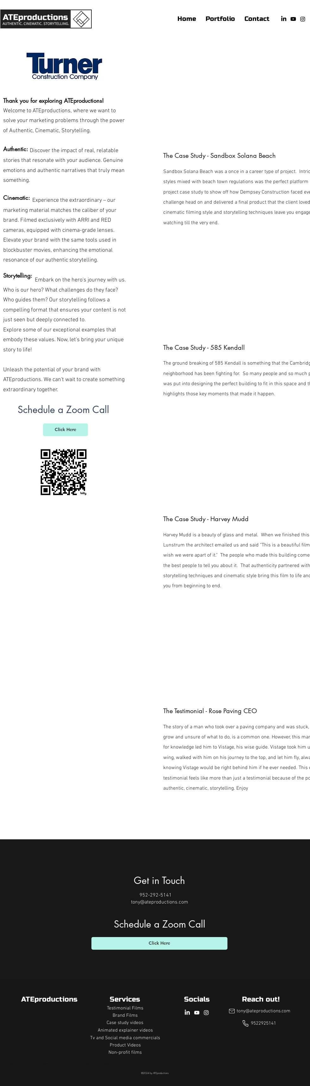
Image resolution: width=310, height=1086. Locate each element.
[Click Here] (65, 429)
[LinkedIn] (284, 19)
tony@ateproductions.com (159, 902)
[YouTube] (293, 19)
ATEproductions (49, 999)
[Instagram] (303, 19)
